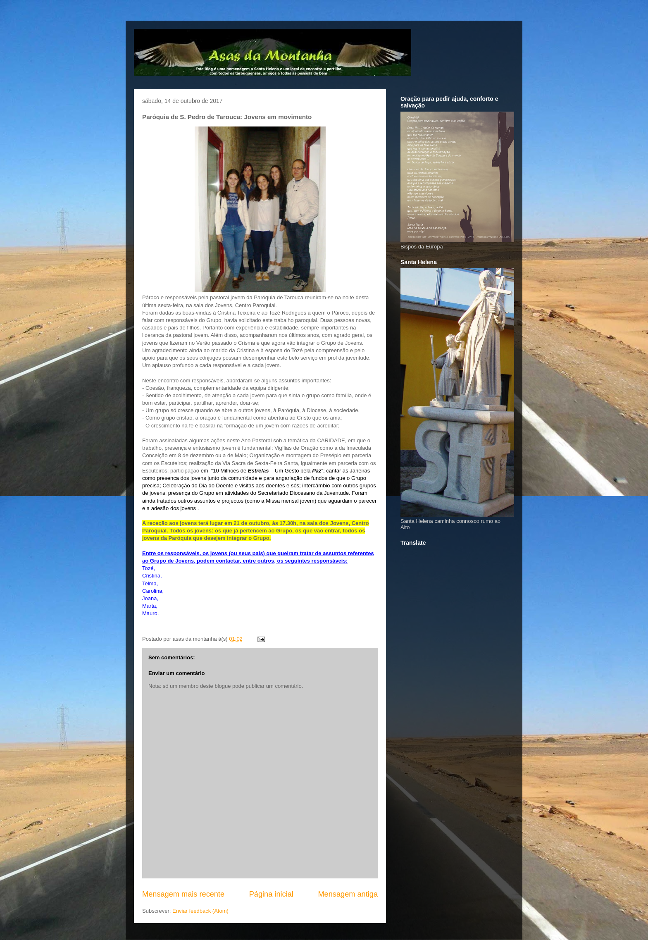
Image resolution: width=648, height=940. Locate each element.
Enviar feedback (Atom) (200, 911)
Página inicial (271, 894)
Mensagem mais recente (183, 894)
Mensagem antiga (348, 894)
